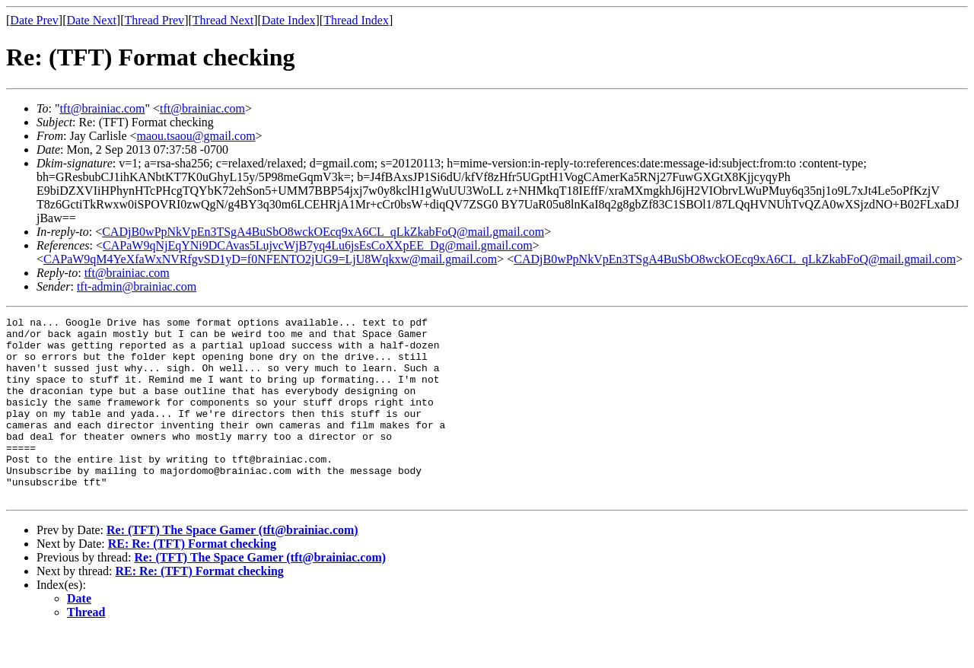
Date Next (91, 20)
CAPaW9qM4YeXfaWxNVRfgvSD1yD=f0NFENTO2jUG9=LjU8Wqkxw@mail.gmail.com (270, 259)
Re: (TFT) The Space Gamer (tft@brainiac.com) (232, 566)
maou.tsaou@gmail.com (196, 135)
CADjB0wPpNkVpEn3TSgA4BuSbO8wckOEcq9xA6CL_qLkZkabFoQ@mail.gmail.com (323, 231)
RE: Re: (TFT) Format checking (192, 580)
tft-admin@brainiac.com (136, 286)
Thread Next (223, 20)
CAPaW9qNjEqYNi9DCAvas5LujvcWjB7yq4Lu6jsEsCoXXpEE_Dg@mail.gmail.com (318, 245)
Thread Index (356, 20)
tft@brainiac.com (102, 108)
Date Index (289, 20)
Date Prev (34, 20)
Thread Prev (154, 20)
